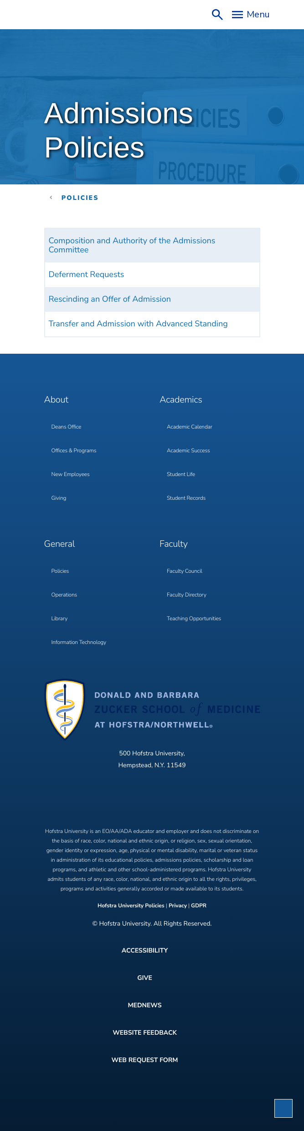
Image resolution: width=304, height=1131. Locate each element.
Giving (59, 498)
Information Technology (79, 642)
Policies (80, 198)
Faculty (174, 544)
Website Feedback (145, 1032)
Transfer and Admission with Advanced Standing (138, 324)
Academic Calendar (189, 427)
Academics (181, 400)
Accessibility (145, 950)
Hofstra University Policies (132, 906)
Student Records (186, 498)
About (56, 400)
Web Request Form (144, 1060)
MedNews (144, 1005)
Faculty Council (184, 571)
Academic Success (188, 451)
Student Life (181, 474)
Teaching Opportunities (194, 619)
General (59, 544)
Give (144, 978)
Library (60, 619)
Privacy (178, 906)
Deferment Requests (86, 274)
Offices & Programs (74, 451)
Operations (64, 595)
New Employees (71, 474)
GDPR (198, 906)
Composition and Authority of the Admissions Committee (132, 246)
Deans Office (67, 427)
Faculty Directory (186, 595)
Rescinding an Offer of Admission (110, 299)
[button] (283, 1108)
